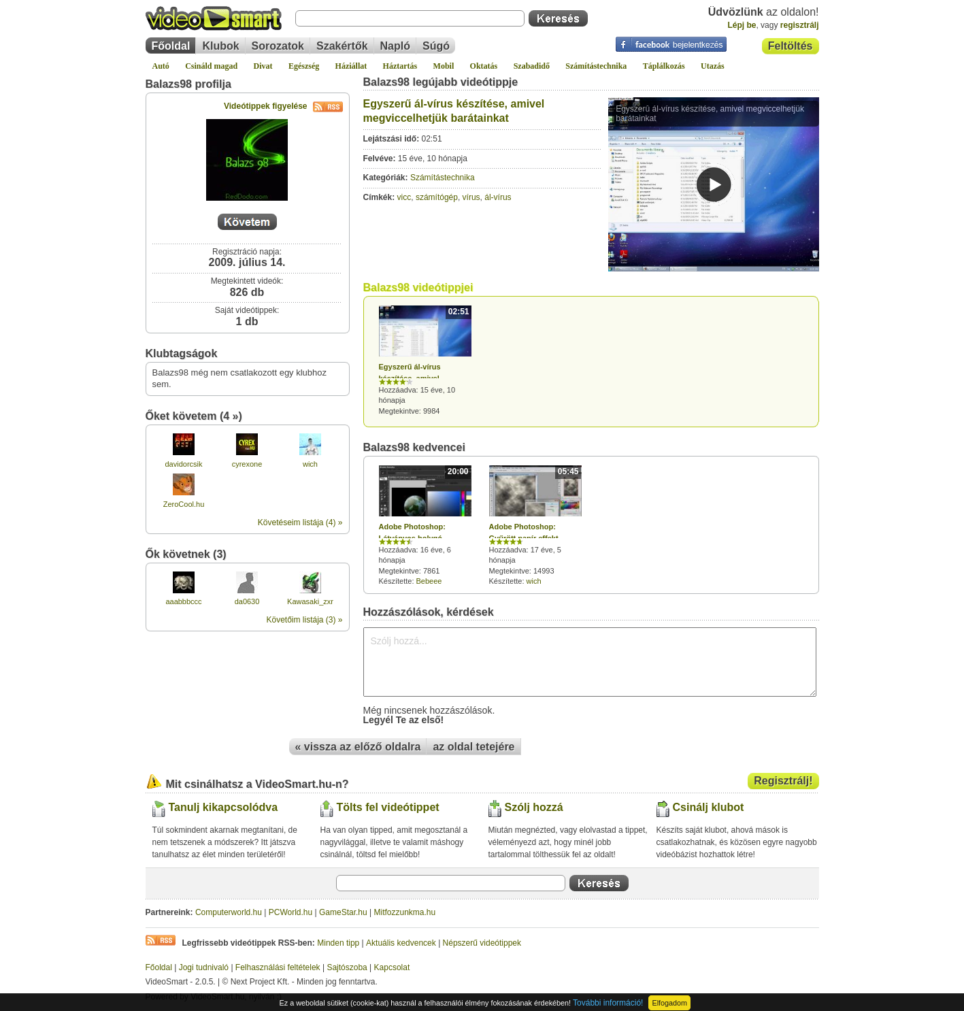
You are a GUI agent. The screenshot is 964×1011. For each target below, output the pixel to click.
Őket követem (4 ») (194, 416)
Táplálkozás (664, 66)
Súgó (436, 46)
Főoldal (171, 46)
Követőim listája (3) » (304, 620)
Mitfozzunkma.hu (405, 912)
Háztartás (400, 66)
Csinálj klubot (708, 807)
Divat (263, 66)
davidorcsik (183, 464)
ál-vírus (497, 197)
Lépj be (741, 25)
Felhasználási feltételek (277, 967)
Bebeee (429, 581)
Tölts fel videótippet (388, 807)
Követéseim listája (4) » (300, 522)
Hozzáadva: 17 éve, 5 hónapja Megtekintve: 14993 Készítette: (535, 525)
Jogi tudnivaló (204, 967)
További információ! (608, 1003)
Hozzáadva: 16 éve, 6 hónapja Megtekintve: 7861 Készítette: (425, 525)
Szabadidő (532, 66)
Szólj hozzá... (589, 662)
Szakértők (342, 46)
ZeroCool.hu (184, 504)
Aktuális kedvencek (401, 943)
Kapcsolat (392, 967)
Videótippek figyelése (283, 106)
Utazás (713, 66)
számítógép (437, 197)
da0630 (247, 601)
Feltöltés (790, 46)
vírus (471, 197)
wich (310, 464)
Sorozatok (278, 46)
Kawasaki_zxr (310, 601)
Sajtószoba (347, 967)
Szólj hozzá (534, 807)
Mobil (443, 66)
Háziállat (351, 66)
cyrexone (247, 464)
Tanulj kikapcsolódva (223, 807)
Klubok (220, 46)
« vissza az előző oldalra (358, 746)
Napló (395, 46)
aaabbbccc (183, 601)
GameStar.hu (343, 912)
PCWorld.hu (290, 912)
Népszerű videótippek (482, 943)
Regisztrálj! (783, 780)
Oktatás (484, 66)
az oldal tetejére (473, 746)
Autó (160, 66)
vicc (404, 197)
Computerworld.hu (228, 912)
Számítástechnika (596, 66)
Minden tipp (338, 943)
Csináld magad (211, 66)
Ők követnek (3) (186, 554)
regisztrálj (799, 25)
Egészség (303, 66)
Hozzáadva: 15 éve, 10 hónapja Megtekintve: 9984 (425, 360)
